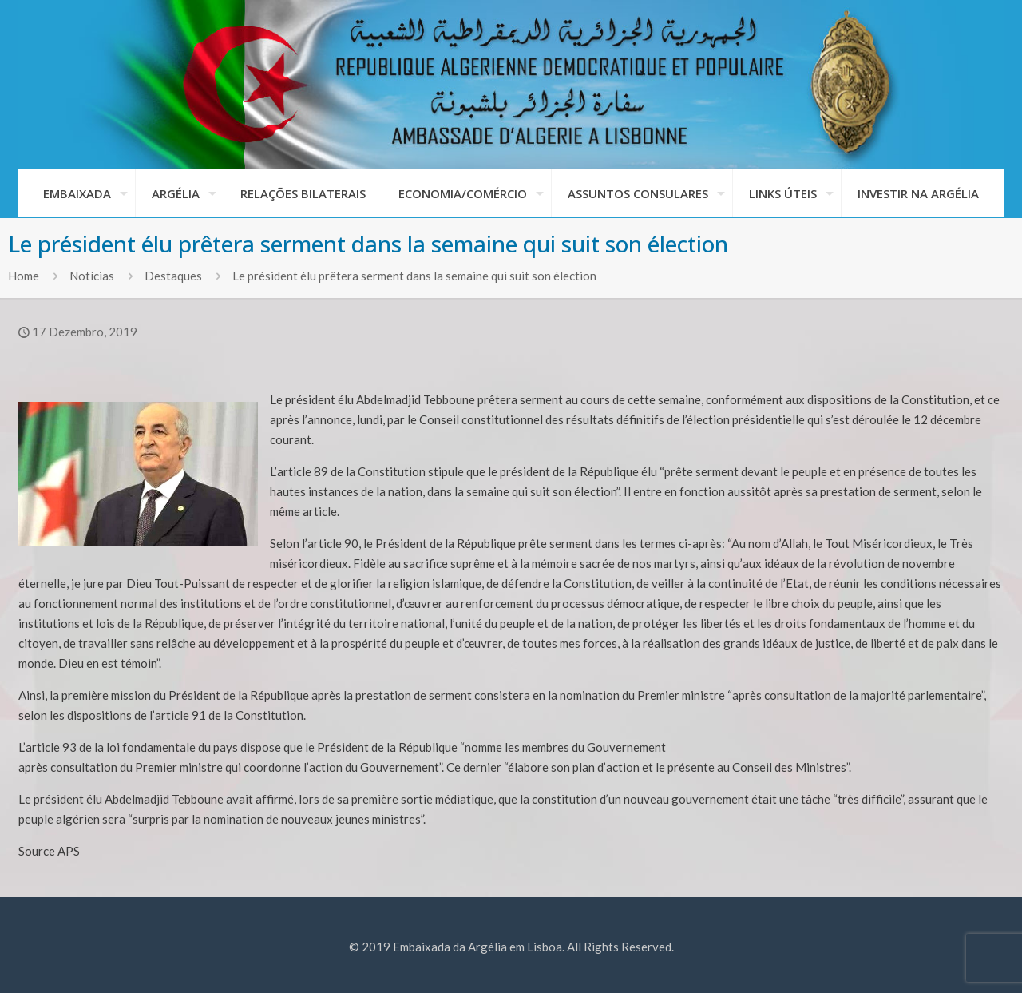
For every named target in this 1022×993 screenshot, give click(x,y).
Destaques (173, 275)
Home (23, 275)
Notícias (91, 275)
